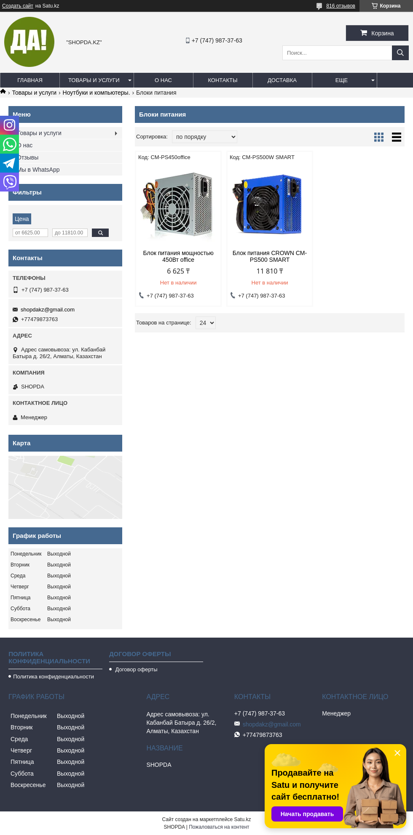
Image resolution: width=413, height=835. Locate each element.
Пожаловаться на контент (219, 827)
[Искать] (400, 52)
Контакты (222, 80)
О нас (163, 80)
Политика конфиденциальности (53, 676)
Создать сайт (17, 6)
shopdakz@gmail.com (48, 309)
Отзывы (27, 157)
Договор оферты (136, 669)
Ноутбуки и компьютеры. (96, 92)
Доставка (282, 80)
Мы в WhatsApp (38, 169)
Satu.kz (242, 819)
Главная (30, 80)
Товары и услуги (94, 80)
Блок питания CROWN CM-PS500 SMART (270, 256)
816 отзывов (340, 6)
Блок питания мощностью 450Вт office (178, 256)
